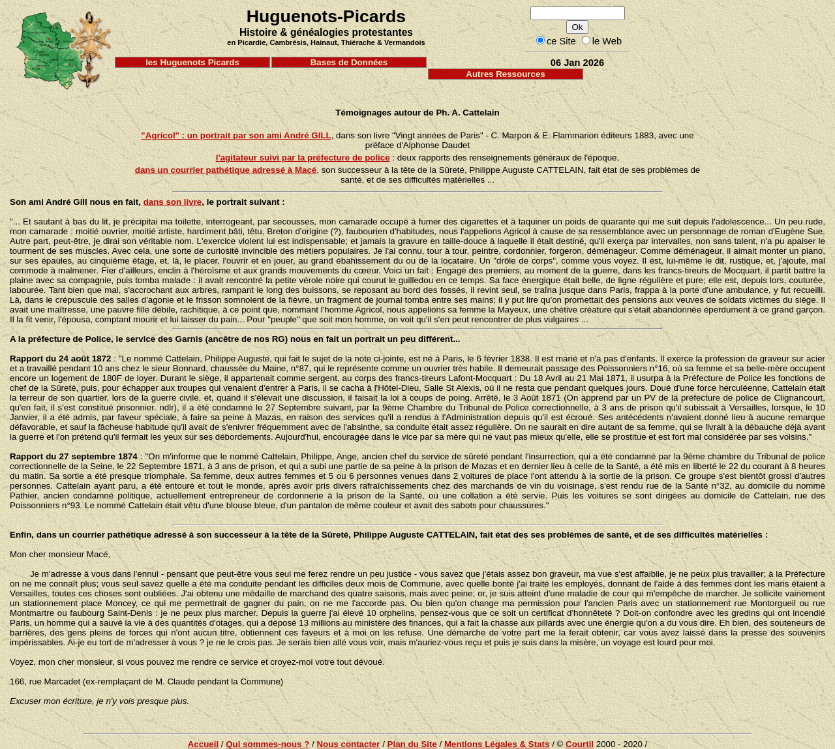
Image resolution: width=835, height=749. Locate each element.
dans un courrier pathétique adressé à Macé (226, 170)
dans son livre (173, 202)
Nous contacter (348, 744)
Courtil (580, 744)
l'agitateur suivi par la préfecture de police (303, 157)
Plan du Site (412, 744)
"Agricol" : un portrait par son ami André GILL (236, 135)
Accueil (203, 744)
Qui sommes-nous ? (267, 744)
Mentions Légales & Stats (496, 744)
